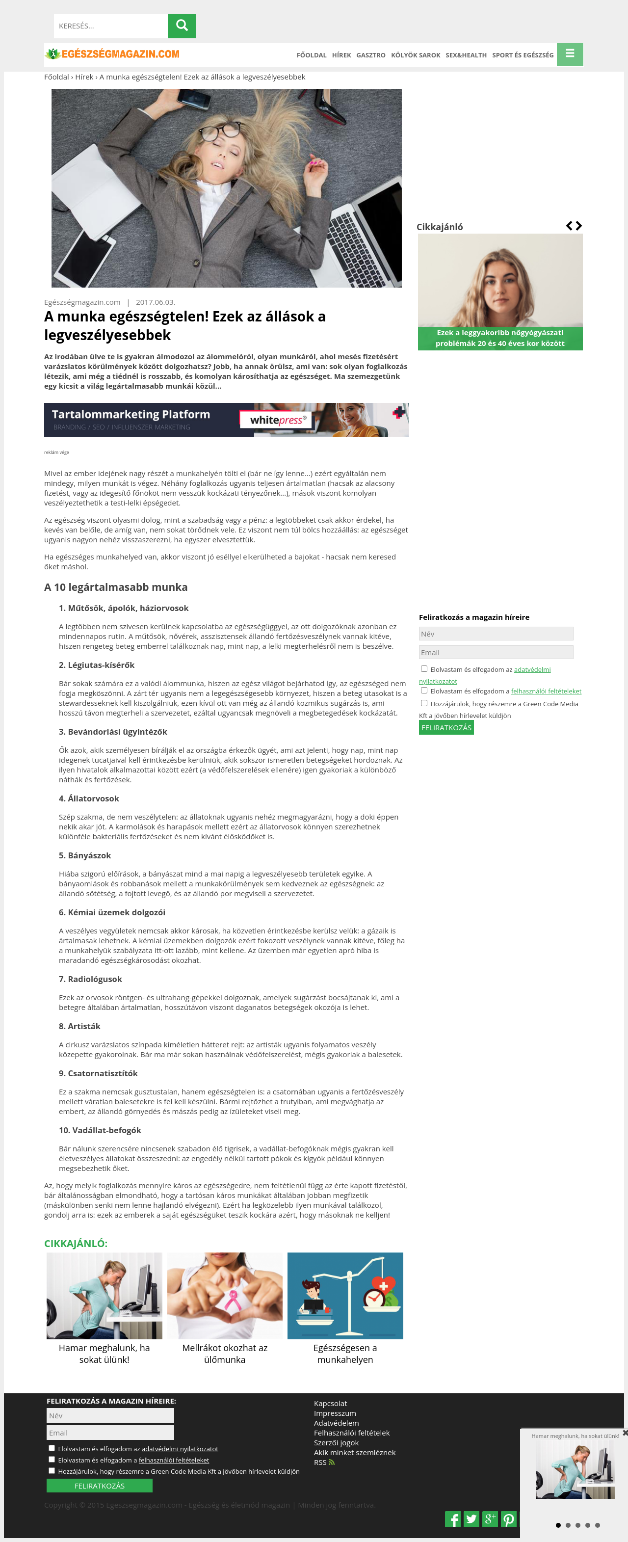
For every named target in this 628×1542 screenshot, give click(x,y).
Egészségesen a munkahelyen (345, 1347)
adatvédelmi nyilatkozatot (180, 1448)
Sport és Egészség (523, 55)
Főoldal (312, 55)
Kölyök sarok (415, 55)
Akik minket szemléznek (355, 1452)
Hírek (341, 55)
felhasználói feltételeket (546, 691)
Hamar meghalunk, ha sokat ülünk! (104, 1347)
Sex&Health (466, 55)
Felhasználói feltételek (352, 1432)
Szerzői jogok (336, 1442)
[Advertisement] (500, 151)
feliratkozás (446, 727)
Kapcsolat (330, 1403)
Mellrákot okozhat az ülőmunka (225, 1347)
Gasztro (371, 55)
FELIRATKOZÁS (100, 1485)
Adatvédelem (336, 1423)
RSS (324, 1462)
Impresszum (335, 1413)
